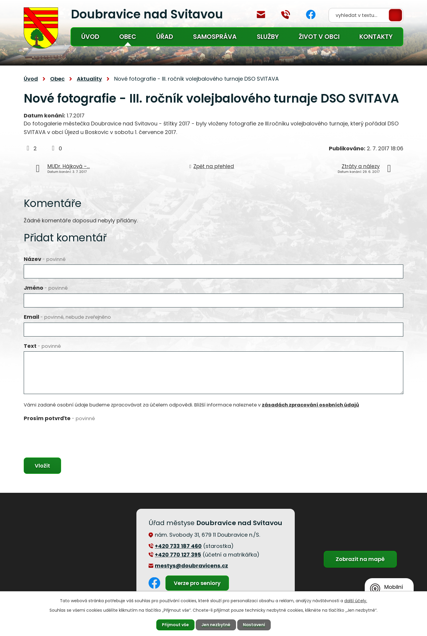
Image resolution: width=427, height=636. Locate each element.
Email (67, 317)
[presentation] (69, 435)
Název (45, 259)
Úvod (90, 36)
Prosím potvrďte (59, 418)
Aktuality (89, 78)
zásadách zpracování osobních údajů (310, 404)
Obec (127, 36)
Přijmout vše (175, 625)
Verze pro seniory (197, 583)
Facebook (311, 14)
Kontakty (376, 36)
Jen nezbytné (215, 625)
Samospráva (215, 36)
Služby (268, 36)
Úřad (164, 36)
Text (42, 346)
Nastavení (254, 625)
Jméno (46, 287)
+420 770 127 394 (285, 14)
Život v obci (319, 36)
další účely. (355, 601)
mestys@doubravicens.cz (261, 14)
